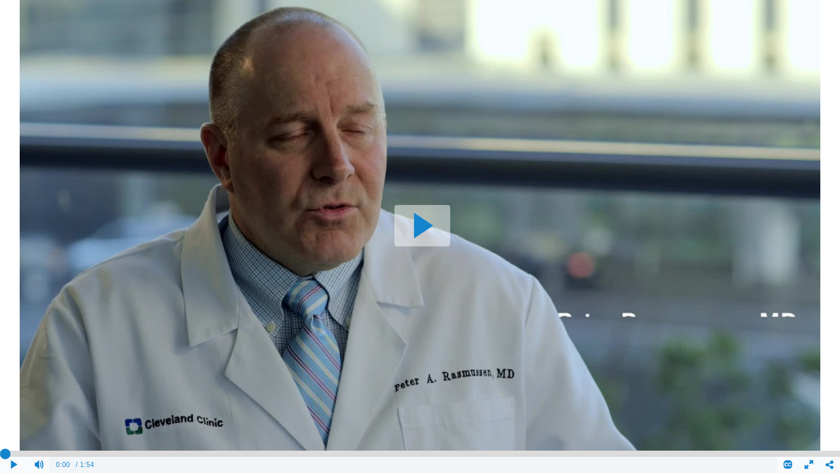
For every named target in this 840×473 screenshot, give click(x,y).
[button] (422, 225)
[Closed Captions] (788, 465)
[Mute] (39, 465)
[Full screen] (809, 465)
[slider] (420, 453)
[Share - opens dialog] (829, 465)
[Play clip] (14, 465)
